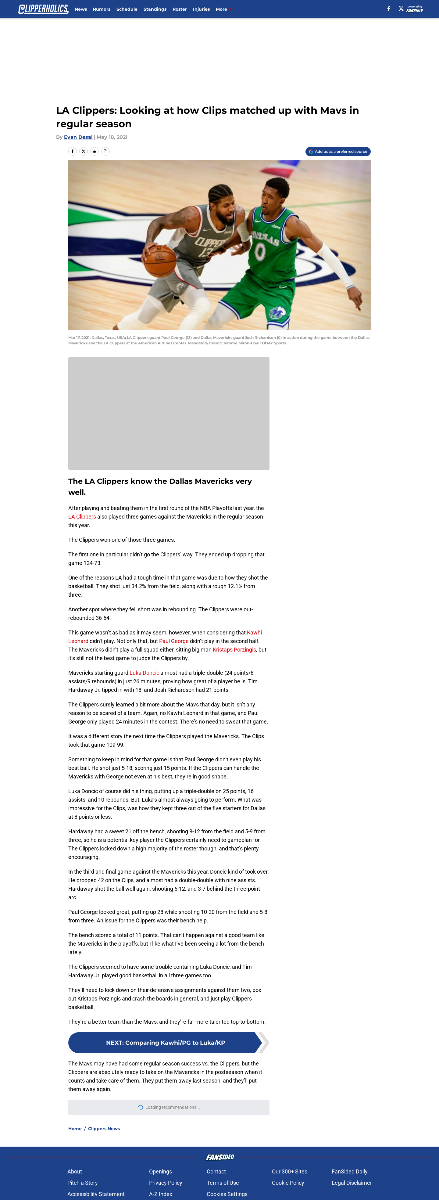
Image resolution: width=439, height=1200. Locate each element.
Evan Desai (78, 137)
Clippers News (104, 1128)
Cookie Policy (288, 1183)
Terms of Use (223, 1183)
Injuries (201, 9)
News (81, 9)
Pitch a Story (82, 1183)
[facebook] (388, 8)
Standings (155, 9)
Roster (180, 9)
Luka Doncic (144, 673)
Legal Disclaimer (352, 1183)
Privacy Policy (165, 1183)
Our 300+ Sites (289, 1171)
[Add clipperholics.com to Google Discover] (338, 151)
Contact (216, 1171)
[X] (401, 8)
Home (75, 1128)
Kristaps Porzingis (234, 649)
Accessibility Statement (96, 1194)
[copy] (105, 151)
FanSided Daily (350, 1171)
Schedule (126, 9)
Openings (160, 1171)
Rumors (101, 9)
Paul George (174, 641)
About (74, 1171)
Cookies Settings (227, 1194)
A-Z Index (160, 1194)
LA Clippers (82, 516)
